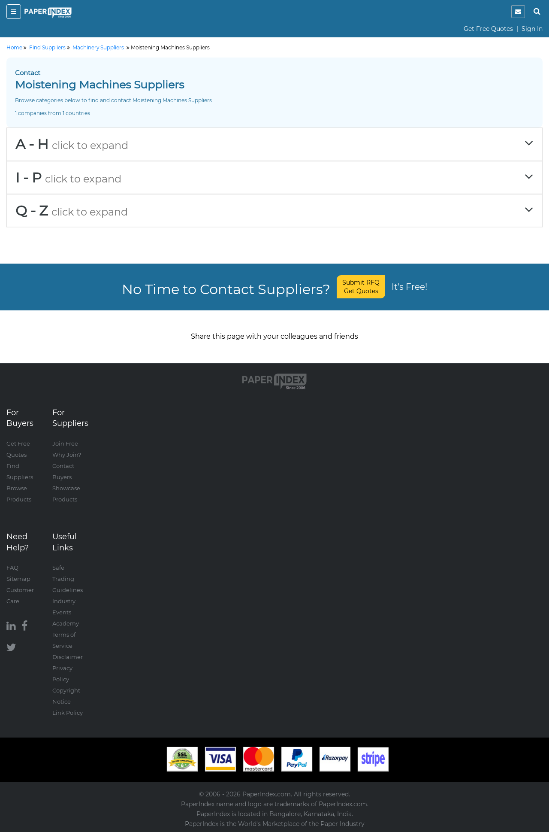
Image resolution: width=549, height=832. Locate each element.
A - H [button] (274, 144)
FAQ (12, 567)
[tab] (274, 144)
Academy (65, 623)
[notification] (518, 11)
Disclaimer (67, 656)
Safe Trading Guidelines (67, 578)
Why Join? (66, 454)
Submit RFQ (361, 287)
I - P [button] (274, 177)
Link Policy (67, 712)
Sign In (532, 29)
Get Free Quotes (488, 29)
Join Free (65, 443)
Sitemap (18, 578)
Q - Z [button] (274, 210)
